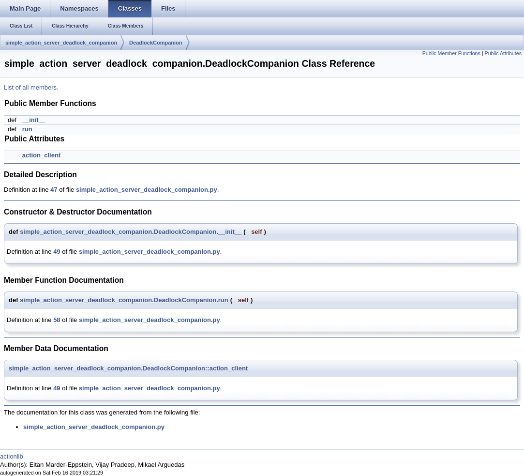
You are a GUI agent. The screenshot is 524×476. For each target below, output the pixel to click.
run (27, 129)
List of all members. (31, 87)
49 (56, 251)
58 (56, 319)
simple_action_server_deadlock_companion (61, 43)
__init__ (33, 119)
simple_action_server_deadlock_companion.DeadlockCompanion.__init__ (130, 231)
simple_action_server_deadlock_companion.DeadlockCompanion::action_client (128, 368)
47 (53, 189)
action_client (41, 155)
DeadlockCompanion (155, 43)
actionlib (11, 456)
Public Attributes (503, 53)
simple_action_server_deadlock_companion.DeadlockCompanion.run (124, 300)
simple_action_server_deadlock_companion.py (146, 189)
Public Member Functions (451, 53)
